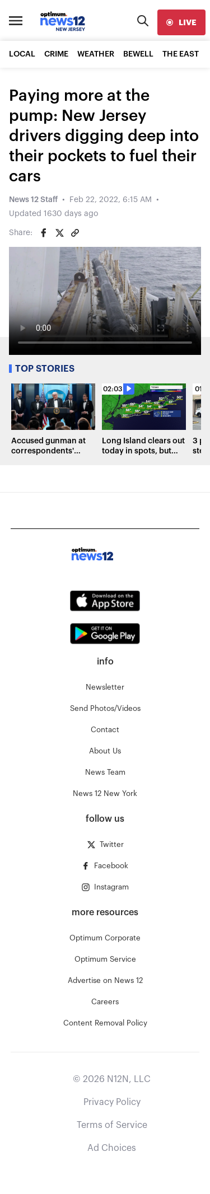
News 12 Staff (33, 200)
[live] (181, 22)
